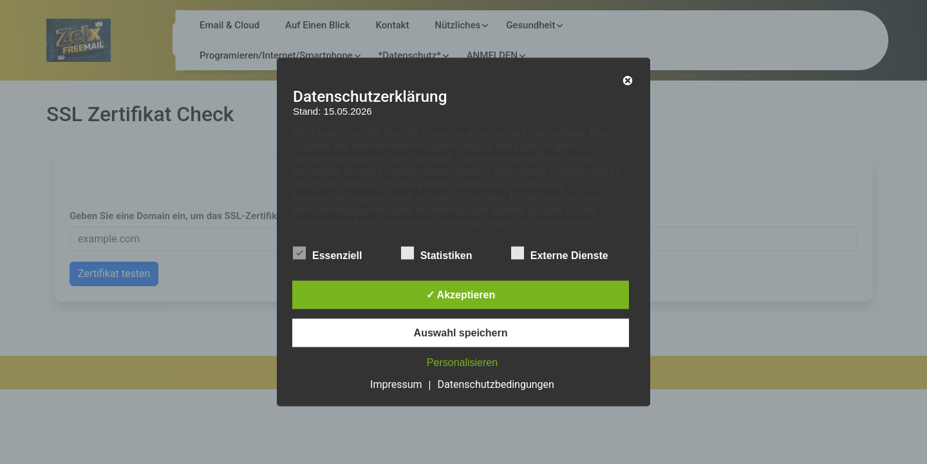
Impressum (396, 384)
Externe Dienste (559, 253)
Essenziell (327, 253)
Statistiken (437, 253)
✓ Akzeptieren (461, 294)
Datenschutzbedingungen (496, 384)
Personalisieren (462, 362)
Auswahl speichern (461, 332)
